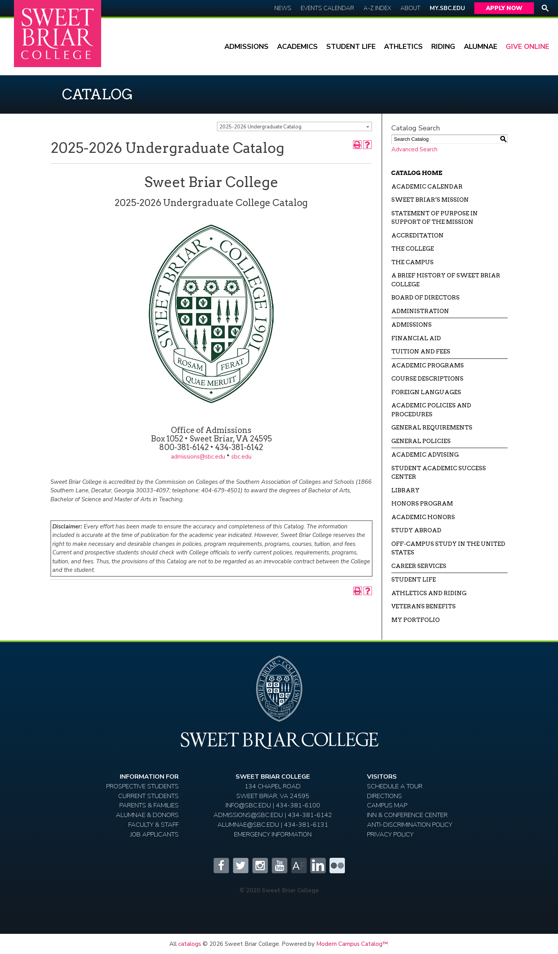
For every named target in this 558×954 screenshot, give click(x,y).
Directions (384, 795)
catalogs (189, 944)
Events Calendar (327, 8)
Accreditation (417, 235)
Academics (297, 46)
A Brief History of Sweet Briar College (445, 280)
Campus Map (387, 805)
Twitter (240, 865)
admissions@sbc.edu (198, 457)
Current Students (148, 795)
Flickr (337, 865)
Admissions (246, 46)
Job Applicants (154, 834)
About (410, 8)
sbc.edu (241, 457)
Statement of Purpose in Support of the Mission (434, 218)
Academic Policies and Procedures (431, 410)
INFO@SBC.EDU (248, 805)
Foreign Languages (426, 392)
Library (405, 490)
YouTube (279, 865)
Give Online (527, 46)
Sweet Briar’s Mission (430, 199)
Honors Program (422, 503)
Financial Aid (416, 338)
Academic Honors (423, 517)
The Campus (412, 262)
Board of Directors (425, 297)
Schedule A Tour (394, 786)
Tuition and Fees (420, 351)
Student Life (350, 46)
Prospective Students (142, 786)
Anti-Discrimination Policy (409, 824)
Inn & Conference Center (407, 814)
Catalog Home (417, 173)
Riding (443, 46)
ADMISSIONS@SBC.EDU (248, 814)
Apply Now (504, 8)
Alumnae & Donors (147, 814)
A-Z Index (377, 8)
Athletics (403, 46)
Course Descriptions (427, 378)
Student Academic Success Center (438, 473)
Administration (420, 311)
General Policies (421, 441)
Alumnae (480, 46)
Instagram (260, 865)
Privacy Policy (390, 834)
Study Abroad (416, 530)
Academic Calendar (427, 186)
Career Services (418, 566)
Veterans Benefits (423, 606)
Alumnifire (298, 865)
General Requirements (431, 427)
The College (412, 248)
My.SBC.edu (447, 8)
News (282, 8)
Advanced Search (414, 149)
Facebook (221, 865)
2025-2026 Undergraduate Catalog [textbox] (260, 126)
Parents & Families (149, 805)
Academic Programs (427, 365)
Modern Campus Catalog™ (352, 944)
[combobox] (294, 126)
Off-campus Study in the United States (448, 548)
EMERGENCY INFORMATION (273, 834)
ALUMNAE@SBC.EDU (248, 824)
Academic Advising (425, 454)
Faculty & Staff (153, 824)
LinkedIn (318, 865)
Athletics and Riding (429, 593)
